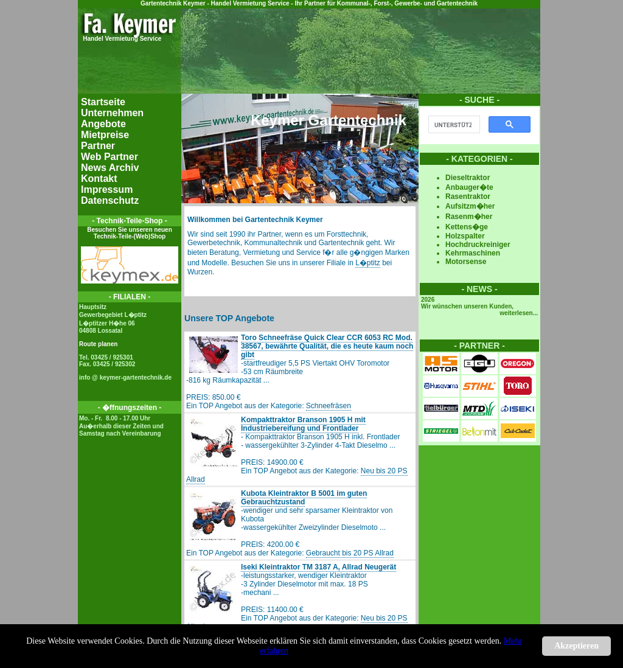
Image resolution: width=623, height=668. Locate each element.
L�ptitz (367, 263)
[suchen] (453, 124)
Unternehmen (112, 113)
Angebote (103, 124)
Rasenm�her (468, 216)
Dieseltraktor (467, 177)
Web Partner (109, 156)
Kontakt (99, 178)
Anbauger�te (469, 187)
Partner (98, 146)
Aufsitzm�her (470, 206)
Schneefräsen (328, 406)
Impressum (107, 189)
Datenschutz (110, 200)
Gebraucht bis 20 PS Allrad (350, 553)
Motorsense (465, 261)
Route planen (98, 344)
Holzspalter (465, 236)
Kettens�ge (466, 227)
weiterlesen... (518, 313)
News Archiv (110, 167)
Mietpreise (105, 135)
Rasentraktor (467, 196)
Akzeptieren (576, 645)
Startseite (103, 102)
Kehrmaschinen (472, 253)
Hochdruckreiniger (477, 244)
